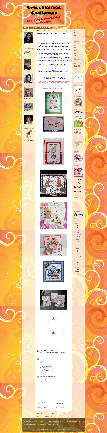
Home (25, 27)
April (77, 243)
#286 (75, 42)
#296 (75, 58)
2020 (76, 264)
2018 (76, 267)
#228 (41, 344)
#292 (75, 52)
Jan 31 (78, 250)
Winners (75, 60)
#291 (75, 50)
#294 (75, 55)
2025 (76, 221)
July (77, 237)
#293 (75, 53)
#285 (75, 40)
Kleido (41, 358)
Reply (41, 354)
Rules (31, 27)
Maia (41, 376)
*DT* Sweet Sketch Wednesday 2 (47, 370)
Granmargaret (43, 350)
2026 (76, 220)
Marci (53, 201)
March (77, 245)
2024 (76, 223)
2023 (76, 225)
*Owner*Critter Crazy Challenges (46, 367)
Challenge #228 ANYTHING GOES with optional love (80, 254)
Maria (53, 233)
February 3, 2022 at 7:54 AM (52, 350)
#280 (75, 32)
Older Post (67, 413)
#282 (75, 35)
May (77, 241)
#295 (75, 57)
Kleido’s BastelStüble (44, 365)
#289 (75, 47)
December (78, 228)
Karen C (53, 169)
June (77, 239)
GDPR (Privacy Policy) (45, 27)
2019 (76, 265)
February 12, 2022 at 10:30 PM (48, 376)
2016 (76, 271)
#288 (75, 45)
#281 (75, 34)
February (78, 246)
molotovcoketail (57, 429)
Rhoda (53, 260)
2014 (76, 274)
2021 (76, 262)
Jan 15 (78, 259)
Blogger (68, 429)
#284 (75, 39)
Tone (53, 289)
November (78, 230)
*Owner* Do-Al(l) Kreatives (45, 366)
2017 (76, 269)
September (78, 234)
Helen (53, 137)
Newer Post (39, 413)
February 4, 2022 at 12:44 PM (49, 358)
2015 (76, 273)
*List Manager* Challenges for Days (47, 369)
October (78, 232)
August (77, 236)
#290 (75, 48)
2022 (76, 227)
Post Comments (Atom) (47, 416)
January (78, 248)
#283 (75, 37)
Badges (36, 27)
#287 (75, 43)
